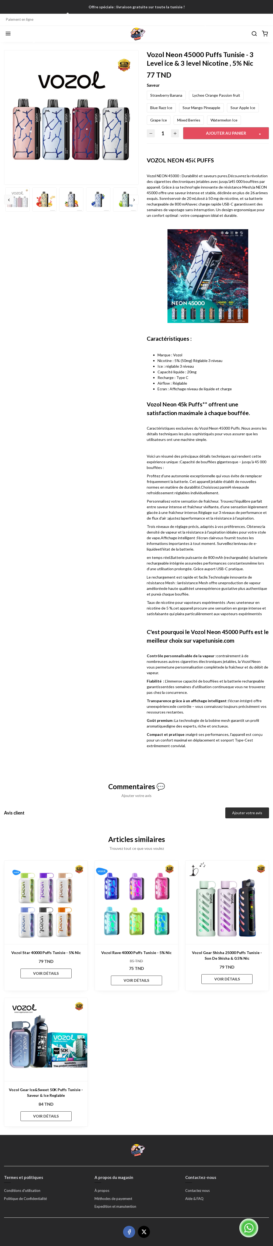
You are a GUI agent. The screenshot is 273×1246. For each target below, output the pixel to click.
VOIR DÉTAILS (46, 973)
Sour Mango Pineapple (201, 107)
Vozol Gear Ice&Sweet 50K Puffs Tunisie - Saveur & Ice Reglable (46, 1092)
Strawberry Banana (166, 95)
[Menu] (8, 34)
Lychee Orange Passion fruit (216, 95)
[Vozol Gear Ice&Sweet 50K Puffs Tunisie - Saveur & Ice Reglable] (46, 1039)
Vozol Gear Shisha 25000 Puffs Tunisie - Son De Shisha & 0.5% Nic (227, 955)
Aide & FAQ (194, 1198)
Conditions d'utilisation (22, 1190)
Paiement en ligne (19, 19)
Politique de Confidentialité (25, 1198)
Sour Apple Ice (242, 107)
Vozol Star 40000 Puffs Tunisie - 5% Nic (46, 952)
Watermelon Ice (224, 120)
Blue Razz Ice (161, 107)
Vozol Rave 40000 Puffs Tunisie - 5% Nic (136, 952)
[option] (71, 117)
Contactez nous (197, 1190)
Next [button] (134, 199)
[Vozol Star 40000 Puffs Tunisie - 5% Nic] (46, 902)
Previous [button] (9, 199)
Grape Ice (158, 120)
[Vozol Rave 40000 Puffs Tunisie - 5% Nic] (136, 902)
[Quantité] (163, 133)
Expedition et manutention (115, 1206)
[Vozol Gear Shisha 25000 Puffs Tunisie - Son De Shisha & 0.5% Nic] (227, 902)
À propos (101, 1190)
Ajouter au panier (226, 133)
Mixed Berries (188, 120)
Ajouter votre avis (247, 812)
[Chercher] (254, 34)
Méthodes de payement (113, 1198)
